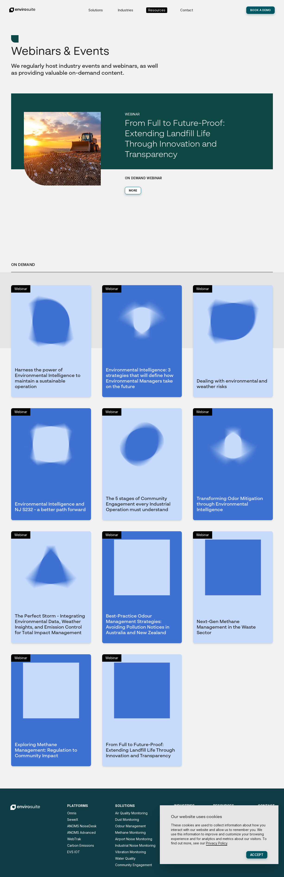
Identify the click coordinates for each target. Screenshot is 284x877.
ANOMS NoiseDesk (82, 826)
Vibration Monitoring (130, 852)
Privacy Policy (216, 843)
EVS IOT (73, 852)
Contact (186, 10)
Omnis (71, 813)
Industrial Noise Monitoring (135, 845)
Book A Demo (260, 10)
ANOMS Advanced (81, 832)
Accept (256, 855)
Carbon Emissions (80, 845)
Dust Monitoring (127, 819)
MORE (133, 190)
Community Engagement (133, 865)
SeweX (72, 819)
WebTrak (74, 839)
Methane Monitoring (130, 832)
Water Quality (125, 858)
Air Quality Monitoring (131, 813)
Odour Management (130, 826)
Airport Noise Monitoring (133, 839)
